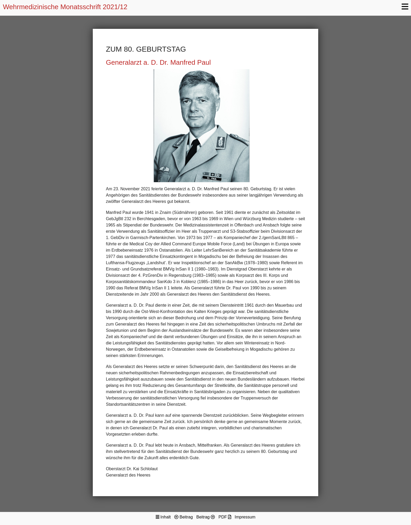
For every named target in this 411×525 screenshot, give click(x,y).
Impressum (245, 517)
